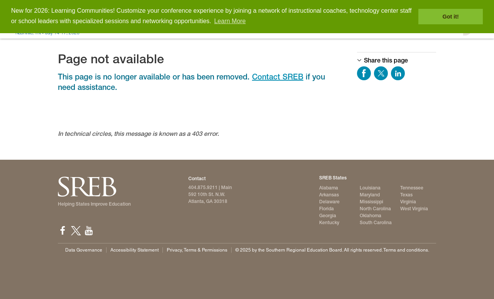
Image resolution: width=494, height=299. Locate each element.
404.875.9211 (203, 187)
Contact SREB (277, 76)
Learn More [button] (230, 21)
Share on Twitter (381, 73)
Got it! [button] (451, 17)
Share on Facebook (364, 73)
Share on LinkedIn (398, 73)
